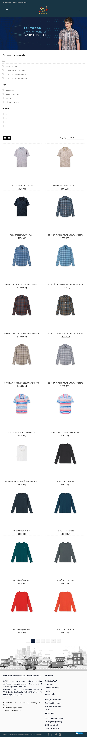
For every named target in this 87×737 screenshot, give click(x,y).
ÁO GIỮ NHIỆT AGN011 (21, 580)
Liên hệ (47, 691)
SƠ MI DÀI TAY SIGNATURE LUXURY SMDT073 (21, 383)
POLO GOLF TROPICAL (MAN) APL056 (65, 432)
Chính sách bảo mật (52, 728)
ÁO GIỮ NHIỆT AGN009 (21, 629)
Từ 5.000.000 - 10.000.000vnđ (14, 78)
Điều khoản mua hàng (53, 706)
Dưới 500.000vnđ (10, 66)
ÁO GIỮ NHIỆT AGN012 (65, 531)
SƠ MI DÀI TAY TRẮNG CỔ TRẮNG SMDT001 (21, 481)
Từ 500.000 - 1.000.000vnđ (13, 70)
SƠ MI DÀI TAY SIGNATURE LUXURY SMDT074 (65, 334)
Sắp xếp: (63, 138)
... (47, 641)
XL (4, 126)
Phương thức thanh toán (54, 718)
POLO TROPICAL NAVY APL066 (21, 235)
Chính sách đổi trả (51, 725)
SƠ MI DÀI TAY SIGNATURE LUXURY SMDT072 (65, 383)
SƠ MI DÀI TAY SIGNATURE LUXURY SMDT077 (21, 284)
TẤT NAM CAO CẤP (10, 102)
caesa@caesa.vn (21, 2)
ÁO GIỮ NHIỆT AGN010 (65, 580)
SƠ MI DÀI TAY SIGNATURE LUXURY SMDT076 (65, 284)
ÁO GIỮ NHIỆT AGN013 (21, 531)
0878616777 (9, 2)
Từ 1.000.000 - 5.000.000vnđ (14, 74)
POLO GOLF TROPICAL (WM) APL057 (22, 432)
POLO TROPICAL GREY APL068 (22, 186)
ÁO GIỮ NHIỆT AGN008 (65, 629)
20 (53, 641)
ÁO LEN (6, 98)
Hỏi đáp (48, 710)
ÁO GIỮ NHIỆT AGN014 (65, 481)
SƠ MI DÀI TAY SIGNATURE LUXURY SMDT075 (21, 334)
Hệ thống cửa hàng (52, 688)
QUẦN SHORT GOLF (10, 94)
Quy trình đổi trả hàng (52, 703)
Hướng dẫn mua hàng (53, 699)
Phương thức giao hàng (53, 722)
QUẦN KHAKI (8, 90)
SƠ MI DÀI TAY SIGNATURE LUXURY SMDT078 (65, 235)
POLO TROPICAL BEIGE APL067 (65, 186)
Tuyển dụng (49, 684)
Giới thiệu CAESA (51, 681)
